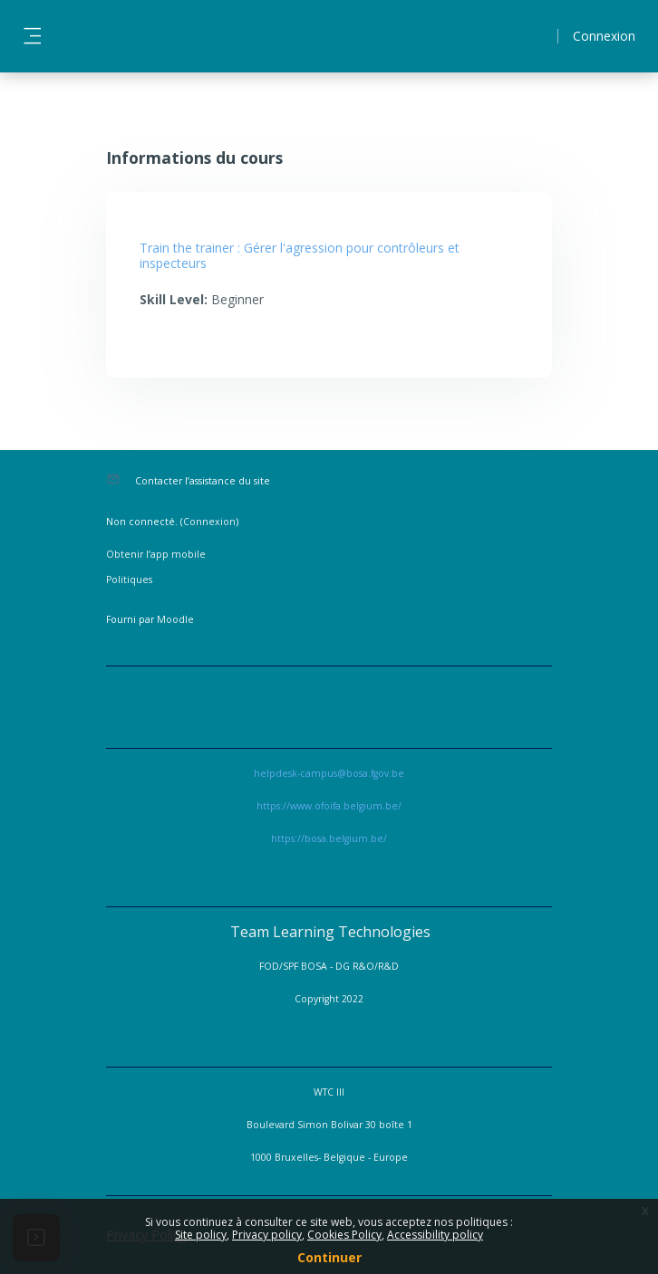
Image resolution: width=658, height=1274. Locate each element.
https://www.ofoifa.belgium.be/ (329, 806)
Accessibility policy (435, 1234)
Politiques (129, 579)
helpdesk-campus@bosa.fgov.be (329, 773)
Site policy (201, 1234)
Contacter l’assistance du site (202, 480)
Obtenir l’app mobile (156, 554)
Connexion (604, 35)
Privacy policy (267, 1234)
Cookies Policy (344, 1234)
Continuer (329, 1257)
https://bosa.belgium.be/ (329, 838)
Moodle (175, 619)
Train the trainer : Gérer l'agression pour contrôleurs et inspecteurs (300, 255)
